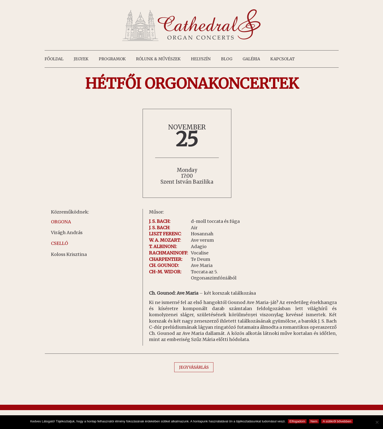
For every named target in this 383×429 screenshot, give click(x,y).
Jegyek (81, 58)
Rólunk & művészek (158, 58)
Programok (112, 58)
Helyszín (201, 58)
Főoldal (54, 58)
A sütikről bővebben (337, 421)
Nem (313, 421)
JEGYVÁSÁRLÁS (194, 367)
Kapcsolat (282, 58)
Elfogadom (297, 421)
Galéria (251, 58)
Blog (226, 58)
